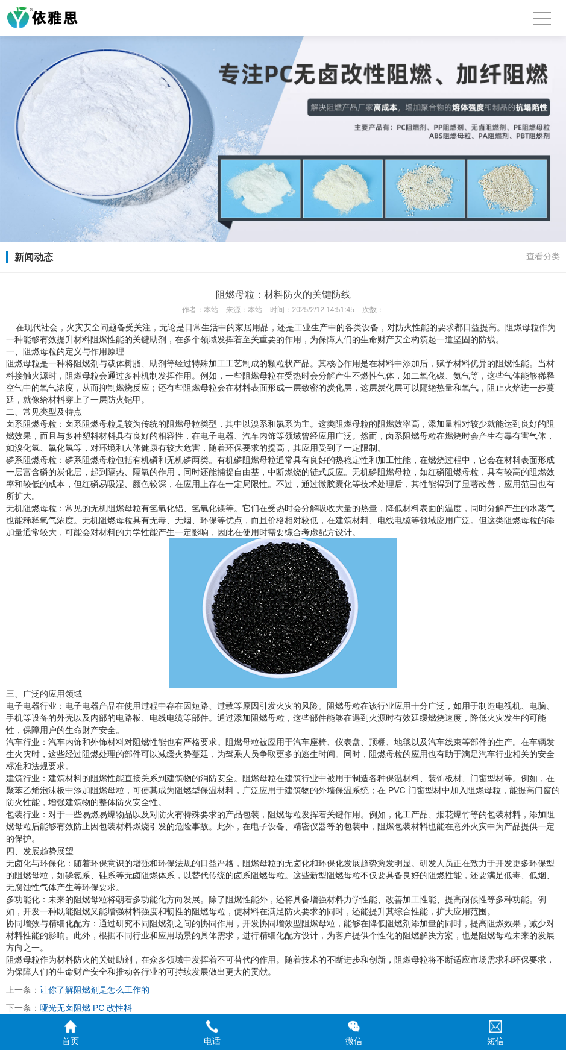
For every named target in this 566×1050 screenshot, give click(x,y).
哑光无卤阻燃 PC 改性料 (86, 1008)
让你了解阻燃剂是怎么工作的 (94, 990)
